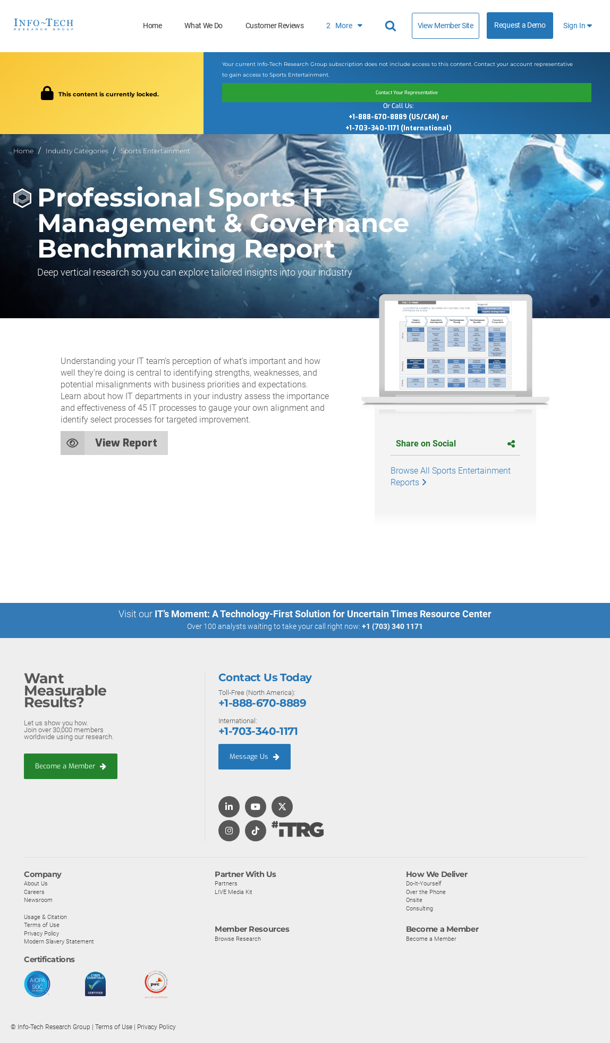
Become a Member (70, 765)
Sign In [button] (577, 25)
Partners (226, 883)
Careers (34, 891)
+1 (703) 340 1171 (392, 626)
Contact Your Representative (406, 92)
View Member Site (445, 25)
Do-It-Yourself (424, 883)
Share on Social (455, 443)
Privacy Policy (41, 933)
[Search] (392, 26)
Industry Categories (77, 151)
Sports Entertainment (155, 151)
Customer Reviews (274, 25)
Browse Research (238, 937)
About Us (36, 883)
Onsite (414, 899)
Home (152, 25)
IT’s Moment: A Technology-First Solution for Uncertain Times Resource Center (323, 613)
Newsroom (38, 899)
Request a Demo (520, 25)
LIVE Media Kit (233, 891)
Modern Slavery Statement (59, 941)
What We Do (203, 25)
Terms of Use (42, 924)
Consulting (419, 908)
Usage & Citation (45, 916)
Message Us (254, 755)
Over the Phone (426, 891)
